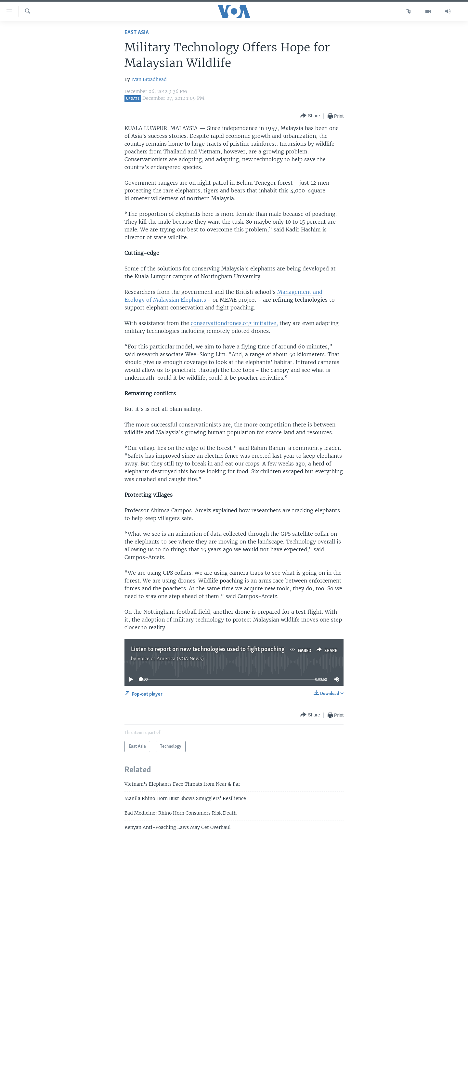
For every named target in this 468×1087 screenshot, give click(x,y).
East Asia (136, 32)
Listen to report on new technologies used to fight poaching (208, 649)
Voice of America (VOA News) (170, 658)
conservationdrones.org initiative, (234, 323)
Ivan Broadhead (149, 79)
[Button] (310, 116)
